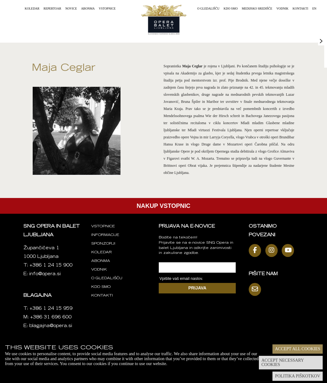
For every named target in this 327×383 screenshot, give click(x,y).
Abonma (88, 8)
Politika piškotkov (297, 376)
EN (314, 8)
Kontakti (300, 8)
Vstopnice (107, 8)
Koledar (32, 8)
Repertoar (52, 8)
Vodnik (282, 8)
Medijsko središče (257, 8)
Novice (71, 8)
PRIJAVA (197, 287)
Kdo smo (230, 8)
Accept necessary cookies (282, 362)
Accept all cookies (297, 349)
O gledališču (208, 8)
